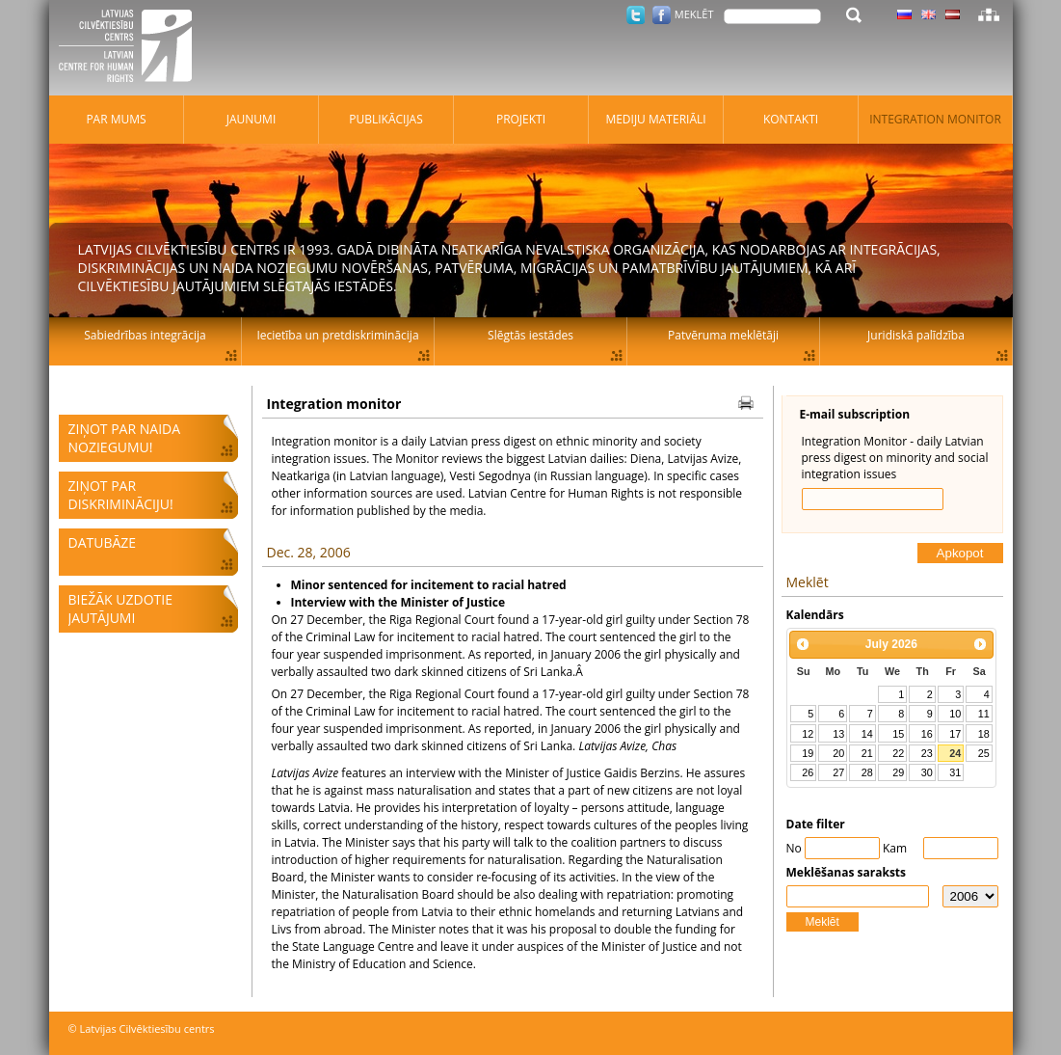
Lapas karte (989, 14)
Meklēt (822, 922)
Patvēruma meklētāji (723, 335)
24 (955, 753)
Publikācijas (386, 119)
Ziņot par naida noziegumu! (124, 437)
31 (955, 772)
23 (927, 753)
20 (838, 753)
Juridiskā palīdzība (916, 335)
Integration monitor (935, 119)
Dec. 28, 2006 (309, 552)
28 (867, 772)
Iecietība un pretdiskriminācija (337, 335)
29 (898, 772)
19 (807, 753)
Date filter (815, 824)
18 (984, 734)
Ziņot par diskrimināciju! (120, 494)
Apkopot (960, 553)
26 (807, 772)
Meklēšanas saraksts (846, 872)
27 (838, 772)
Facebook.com (661, 15)
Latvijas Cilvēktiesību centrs (131, 48)
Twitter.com (635, 15)
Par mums (116, 119)
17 (955, 734)
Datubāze (102, 542)
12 (807, 734)
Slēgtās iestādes (530, 335)
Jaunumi (251, 119)
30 (927, 772)
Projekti (520, 119)
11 (984, 713)
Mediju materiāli (655, 119)
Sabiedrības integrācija (144, 335)
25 (984, 753)
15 (898, 734)
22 (898, 753)
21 (867, 753)
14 (867, 734)
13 (838, 734)
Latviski (952, 14)
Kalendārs (815, 615)
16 (927, 734)
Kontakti (790, 119)
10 (955, 713)
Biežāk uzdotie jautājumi (120, 608)
